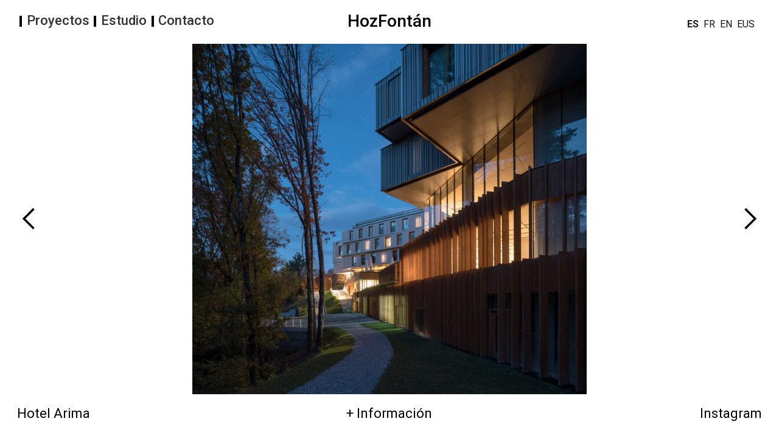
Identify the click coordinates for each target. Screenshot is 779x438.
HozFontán (389, 21)
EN (726, 24)
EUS (746, 24)
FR (709, 24)
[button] (117, 219)
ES (693, 24)
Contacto (186, 21)
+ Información (389, 414)
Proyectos (58, 21)
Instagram (731, 414)
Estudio (124, 21)
